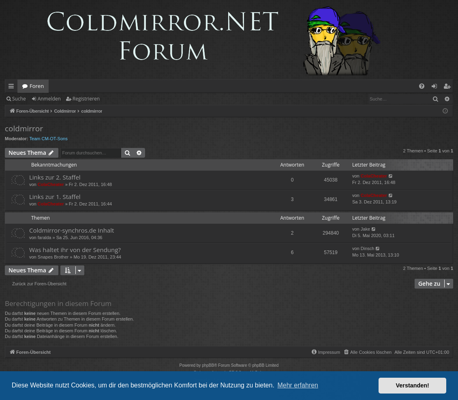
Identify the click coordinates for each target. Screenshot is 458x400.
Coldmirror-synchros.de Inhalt (71, 230)
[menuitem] (421, 86)
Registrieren (86, 98)
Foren (37, 86)
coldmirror (24, 128)
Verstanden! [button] (412, 385)
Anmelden (49, 98)
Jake (365, 229)
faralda (44, 237)
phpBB (208, 365)
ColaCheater (51, 184)
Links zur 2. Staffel (55, 177)
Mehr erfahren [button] (297, 385)
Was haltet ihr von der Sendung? (75, 250)
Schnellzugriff (12, 87)
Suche (19, 98)
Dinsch (368, 248)
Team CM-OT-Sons (49, 138)
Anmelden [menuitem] (436, 87)
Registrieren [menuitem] (448, 87)
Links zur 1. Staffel (55, 197)
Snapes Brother (53, 257)
